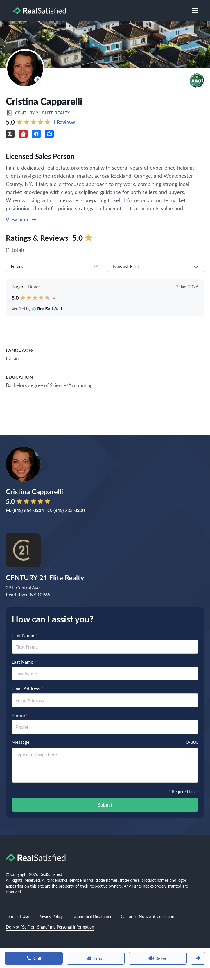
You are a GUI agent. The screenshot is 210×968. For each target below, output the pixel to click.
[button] (196, 80)
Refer (157, 958)
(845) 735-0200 (69, 510)
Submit (105, 804)
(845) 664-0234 (28, 510)
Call (33, 958)
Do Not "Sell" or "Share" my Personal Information (50, 927)
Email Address (27, 688)
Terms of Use (17, 916)
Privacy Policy (50, 916)
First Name (24, 635)
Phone (20, 715)
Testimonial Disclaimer (92, 916)
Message (20, 742)
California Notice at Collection (147, 916)
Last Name (24, 661)
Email (96, 958)
